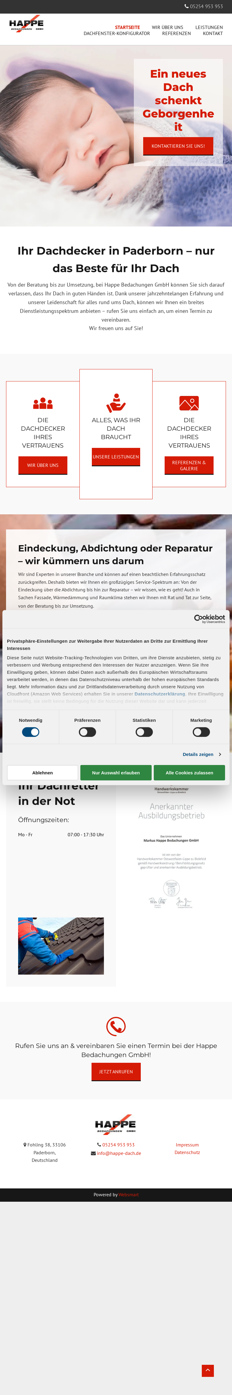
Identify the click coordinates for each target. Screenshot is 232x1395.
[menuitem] (121, 27)
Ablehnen (42, 772)
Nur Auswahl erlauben (116, 772)
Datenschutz (187, 1152)
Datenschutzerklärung (160, 693)
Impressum (187, 1145)
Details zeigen (198, 754)
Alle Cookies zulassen (189, 772)
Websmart (128, 1194)
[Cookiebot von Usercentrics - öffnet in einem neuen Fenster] (198, 618)
